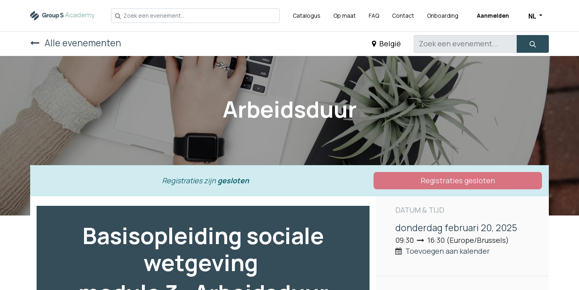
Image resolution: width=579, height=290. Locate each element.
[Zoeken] (533, 44)
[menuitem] (307, 15)
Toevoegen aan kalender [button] (447, 251)
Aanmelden (493, 15)
